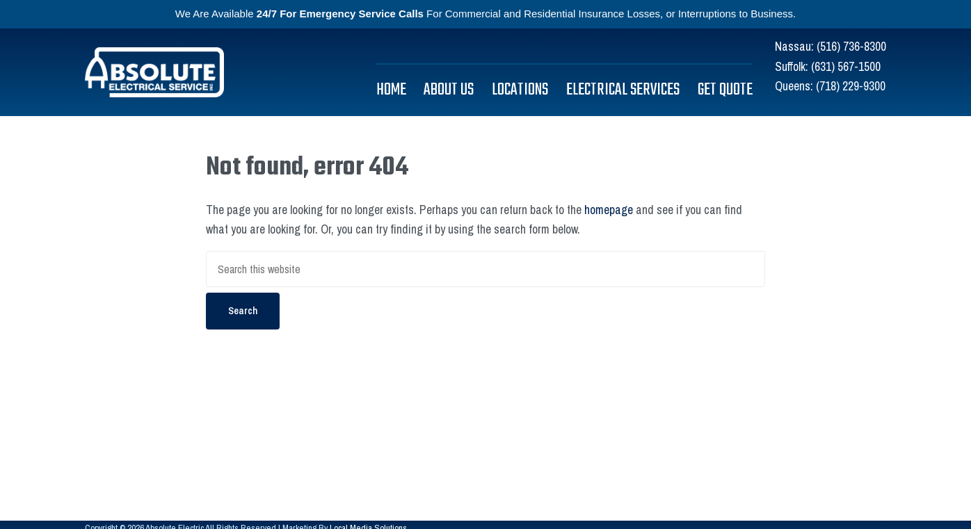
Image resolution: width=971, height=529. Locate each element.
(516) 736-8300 (851, 46)
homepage (608, 210)
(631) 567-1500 (846, 66)
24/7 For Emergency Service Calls (340, 13)
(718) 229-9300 (850, 86)
